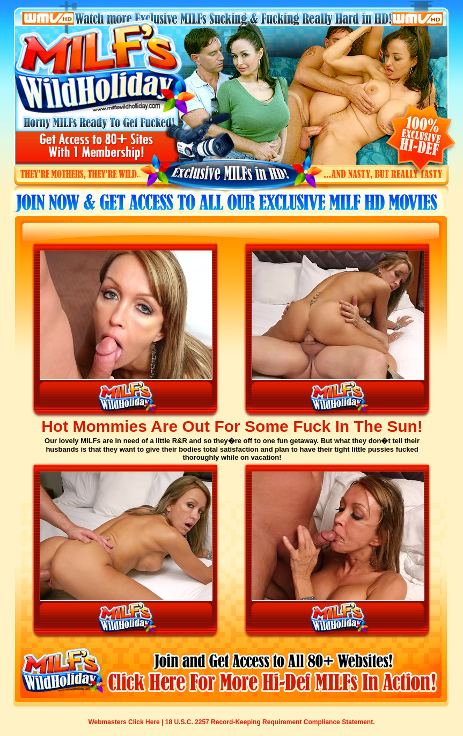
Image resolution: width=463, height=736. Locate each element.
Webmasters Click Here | (127, 722)
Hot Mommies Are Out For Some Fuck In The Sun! (232, 426)
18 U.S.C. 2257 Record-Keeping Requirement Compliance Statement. (270, 722)
